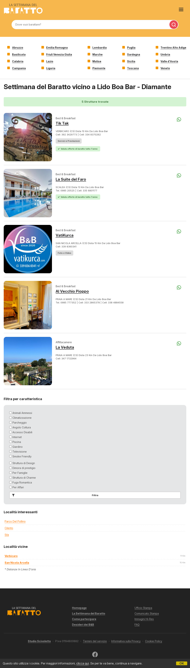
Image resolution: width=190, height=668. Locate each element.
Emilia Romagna (57, 47)
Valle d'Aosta (169, 61)
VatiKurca (64, 235)
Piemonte (98, 68)
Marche (97, 54)
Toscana (133, 68)
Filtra (54, 495)
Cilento (9, 528)
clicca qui (82, 663)
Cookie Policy (153, 641)
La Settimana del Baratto (88, 613)
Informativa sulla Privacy (126, 641)
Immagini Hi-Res (144, 619)
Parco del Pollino (15, 521)
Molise (96, 61)
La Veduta (65, 347)
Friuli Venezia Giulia (59, 54)
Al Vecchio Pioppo (72, 291)
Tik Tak (62, 123)
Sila (7, 534)
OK (181, 663)
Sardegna (133, 54)
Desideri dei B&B (83, 624)
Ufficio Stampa (143, 607)
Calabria (17, 61)
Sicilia (131, 61)
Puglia (131, 47)
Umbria (165, 54)
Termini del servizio (95, 641)
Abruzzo (17, 47)
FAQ (137, 624)
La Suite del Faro (71, 179)
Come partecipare (84, 619)
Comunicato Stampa (147, 613)
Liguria (50, 68)
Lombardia (99, 47)
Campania (19, 68)
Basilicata (19, 54)
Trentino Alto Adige (173, 47)
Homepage (79, 607)
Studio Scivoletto (39, 641)
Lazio (49, 61)
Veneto (165, 68)
